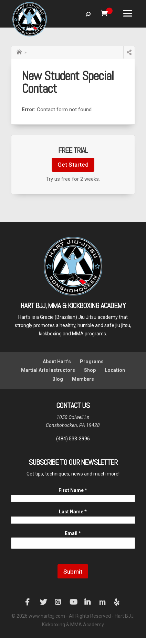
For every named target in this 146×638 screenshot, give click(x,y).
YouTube (73, 602)
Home (20, 51)
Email (73, 533)
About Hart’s (57, 361)
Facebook (28, 602)
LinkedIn (87, 602)
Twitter (43, 602)
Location (115, 370)
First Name (73, 490)
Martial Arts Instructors (48, 370)
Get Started (73, 164)
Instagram (58, 602)
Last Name (73, 511)
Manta (102, 602)
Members (83, 379)
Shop (90, 370)
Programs (92, 361)
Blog (57, 379)
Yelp (117, 602)
